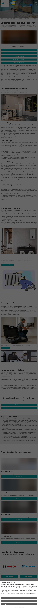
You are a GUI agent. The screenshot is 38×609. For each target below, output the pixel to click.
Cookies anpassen (4, 604)
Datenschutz (21, 607)
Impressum (16, 607)
